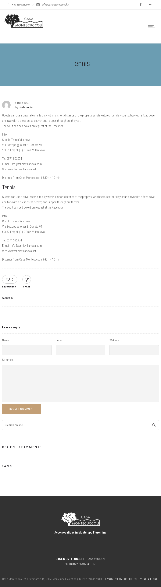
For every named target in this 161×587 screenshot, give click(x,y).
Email (59, 340)
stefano (24, 107)
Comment (8, 359)
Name (5, 340)
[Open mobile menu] (152, 26)
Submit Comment (22, 408)
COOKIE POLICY (133, 579)
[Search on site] (80, 425)
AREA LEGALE (151, 579)
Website (114, 340)
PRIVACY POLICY (113, 579)
